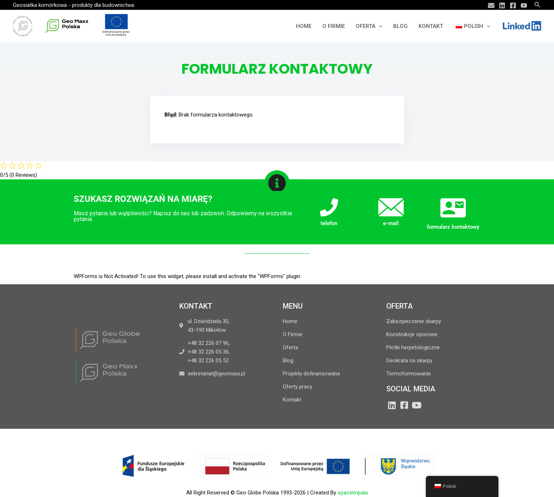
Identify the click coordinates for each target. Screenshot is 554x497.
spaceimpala (353, 492)
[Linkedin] (502, 5)
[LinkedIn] (391, 405)
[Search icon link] (537, 4)
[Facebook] (513, 5)
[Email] (491, 5)
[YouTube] (524, 5)
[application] (378, 26)
